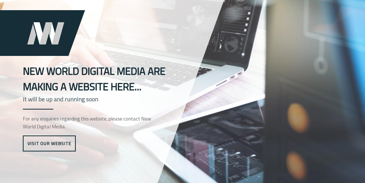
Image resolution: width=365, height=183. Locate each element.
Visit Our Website (49, 143)
